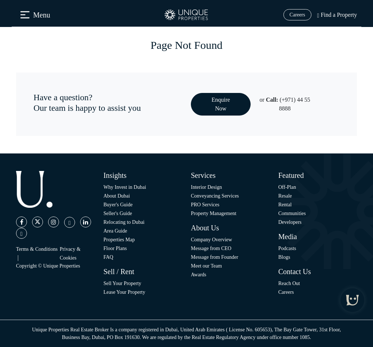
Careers (297, 14)
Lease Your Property (124, 292)
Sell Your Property (122, 283)
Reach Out (289, 283)
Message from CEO (211, 248)
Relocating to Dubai (124, 222)
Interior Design (206, 187)
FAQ (108, 257)
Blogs (284, 257)
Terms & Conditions (37, 249)
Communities (292, 213)
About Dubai (116, 196)
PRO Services (205, 204)
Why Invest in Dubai (124, 187)
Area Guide (115, 231)
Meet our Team (206, 266)
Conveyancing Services (215, 196)
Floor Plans (115, 248)
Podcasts (287, 248)
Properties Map (119, 239)
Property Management (213, 213)
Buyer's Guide (118, 204)
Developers (290, 222)
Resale (285, 196)
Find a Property (337, 15)
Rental (285, 204)
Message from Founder (214, 257)
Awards (198, 274)
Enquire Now (221, 104)
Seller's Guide (117, 213)
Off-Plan (287, 187)
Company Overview (211, 239)
